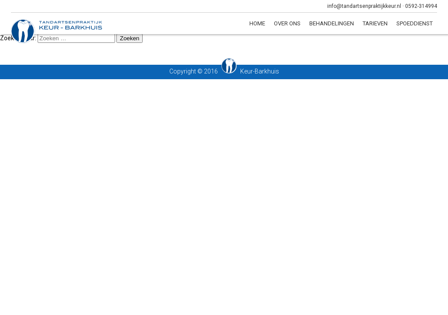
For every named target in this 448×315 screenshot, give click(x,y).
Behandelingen (331, 23)
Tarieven (375, 23)
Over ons (287, 23)
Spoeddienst (414, 23)
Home (257, 23)
